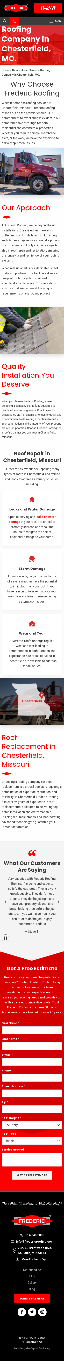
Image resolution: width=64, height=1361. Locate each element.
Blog (32, 1289)
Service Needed (13, 1150)
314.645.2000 (34, 1235)
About (15, 70)
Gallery (32, 1282)
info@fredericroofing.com (35, 1241)
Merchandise (32, 1270)
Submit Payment (32, 1299)
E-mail (6, 1055)
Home (5, 70)
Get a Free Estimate (48, 8)
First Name (9, 1023)
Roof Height (10, 1118)
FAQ (32, 1276)
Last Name (9, 1039)
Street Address (12, 1086)
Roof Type (9, 1134)
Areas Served (29, 70)
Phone (6, 1071)
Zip (4, 1102)
